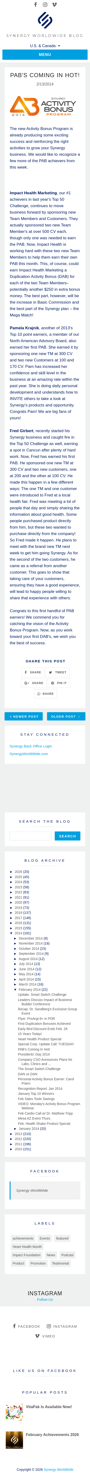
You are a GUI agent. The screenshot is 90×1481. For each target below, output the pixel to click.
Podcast (67, 1255)
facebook (26, 1326)
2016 (19, 923)
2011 (19, 1144)
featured (62, 1238)
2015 (19, 928)
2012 (19, 1139)
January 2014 (29, 1129)
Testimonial (60, 1263)
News (51, 1255)
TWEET (57, 672)
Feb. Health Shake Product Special (44, 1124)
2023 (19, 887)
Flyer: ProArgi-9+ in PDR (36, 1019)
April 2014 (27, 979)
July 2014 (26, 964)
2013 (19, 1134)
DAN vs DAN (27, 1074)
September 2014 (31, 954)
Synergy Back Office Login (31, 746)
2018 (19, 913)
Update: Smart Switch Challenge (42, 994)
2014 (19, 933)
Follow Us (45, 1299)
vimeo (45, 1336)
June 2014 (27, 969)
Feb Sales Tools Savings (36, 1099)
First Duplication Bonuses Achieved (44, 1024)
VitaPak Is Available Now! (49, 1407)
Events (45, 1238)
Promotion (38, 1263)
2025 (19, 877)
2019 (19, 908)
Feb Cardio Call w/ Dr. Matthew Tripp (45, 1113)
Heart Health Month (27, 1247)
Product (18, 1263)
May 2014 (26, 974)
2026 (19, 872)
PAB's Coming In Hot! (34, 1049)
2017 (19, 918)
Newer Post (24, 716)
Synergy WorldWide (32, 1190)
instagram (62, 1326)
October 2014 (29, 949)
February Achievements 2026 (52, 1435)
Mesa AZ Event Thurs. (34, 1118)
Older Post (65, 716)
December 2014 (31, 938)
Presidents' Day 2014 (34, 1054)
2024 (19, 882)
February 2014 (30, 989)
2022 (19, 892)
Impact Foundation (27, 1255)
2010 (19, 1149)
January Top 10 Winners (36, 1094)
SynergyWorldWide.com (29, 754)
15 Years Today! (30, 1034)
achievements (23, 1238)
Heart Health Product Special (39, 1039)
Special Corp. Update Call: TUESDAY (46, 1044)
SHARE (33, 672)
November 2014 (31, 943)
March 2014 (28, 984)
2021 (19, 897)
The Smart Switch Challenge (39, 1069)
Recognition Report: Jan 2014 (40, 1089)
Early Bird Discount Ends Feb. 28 (42, 1029)
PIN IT (59, 683)
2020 (19, 902)
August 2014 (29, 959)
